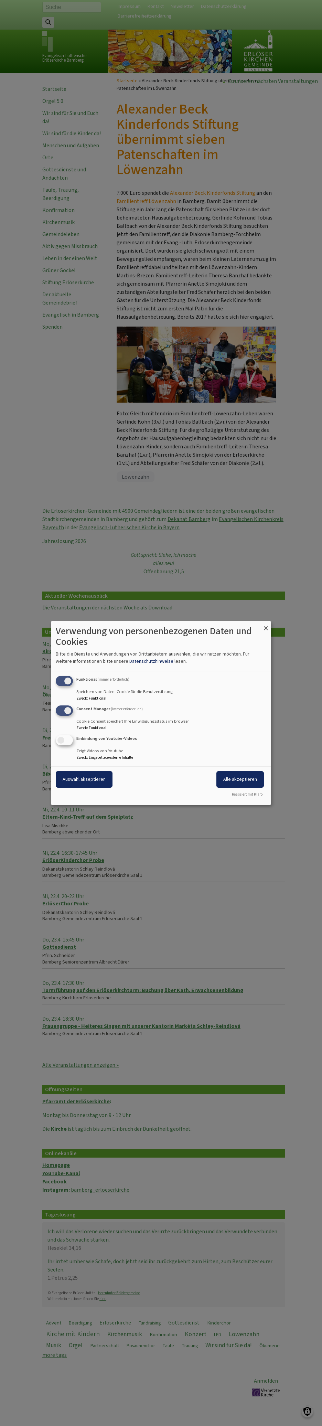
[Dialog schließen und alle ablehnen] (266, 625)
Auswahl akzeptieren (84, 779)
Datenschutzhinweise (151, 661)
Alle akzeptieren (240, 779)
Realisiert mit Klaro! (248, 794)
